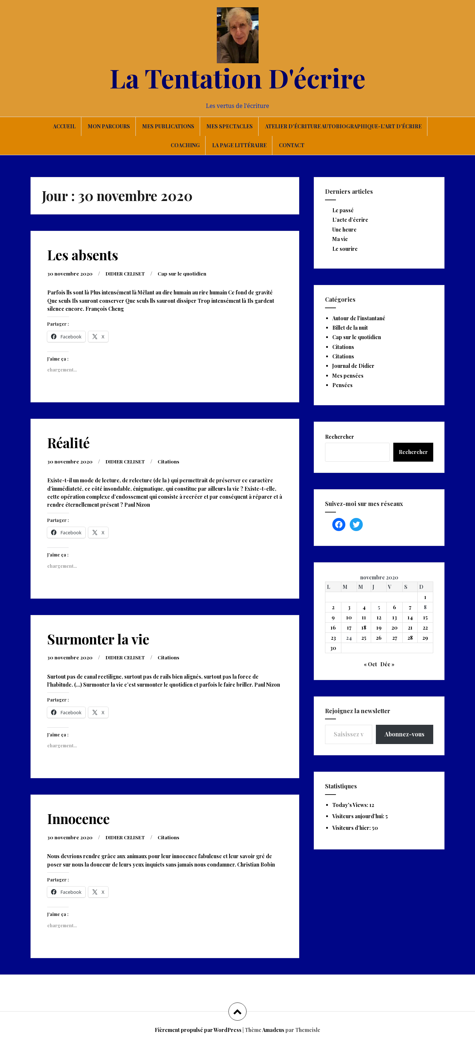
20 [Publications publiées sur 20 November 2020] (394, 627)
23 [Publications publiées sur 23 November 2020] (333, 637)
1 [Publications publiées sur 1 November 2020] (425, 597)
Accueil (64, 126)
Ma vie (340, 239)
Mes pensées (348, 375)
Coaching (185, 145)
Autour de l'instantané (358, 318)
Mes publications (168, 126)
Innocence (78, 818)
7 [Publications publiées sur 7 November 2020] (410, 607)
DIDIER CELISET (127, 273)
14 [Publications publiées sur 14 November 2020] (410, 617)
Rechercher (339, 436)
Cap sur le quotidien (186, 273)
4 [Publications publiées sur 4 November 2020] (364, 607)
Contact (291, 145)
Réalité (68, 442)
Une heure (344, 229)
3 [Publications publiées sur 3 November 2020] (349, 607)
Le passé (343, 210)
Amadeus (273, 1029)
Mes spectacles (230, 126)
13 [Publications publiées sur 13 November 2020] (394, 617)
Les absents (82, 255)
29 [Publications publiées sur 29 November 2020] (425, 637)
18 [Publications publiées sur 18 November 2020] (363, 627)
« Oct (370, 664)
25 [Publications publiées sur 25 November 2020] (363, 637)
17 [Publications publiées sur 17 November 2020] (349, 627)
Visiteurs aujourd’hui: (358, 816)
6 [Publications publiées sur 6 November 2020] (394, 607)
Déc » (387, 664)
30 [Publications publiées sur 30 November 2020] (333, 647)
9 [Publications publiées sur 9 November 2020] (333, 617)
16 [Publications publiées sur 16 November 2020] (333, 627)
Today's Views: (350, 804)
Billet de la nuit (350, 327)
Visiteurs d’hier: (352, 827)
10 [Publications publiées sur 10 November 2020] (349, 617)
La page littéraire (239, 145)
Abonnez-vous (405, 734)
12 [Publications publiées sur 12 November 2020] (379, 617)
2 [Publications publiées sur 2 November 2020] (333, 607)
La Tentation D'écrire (237, 77)
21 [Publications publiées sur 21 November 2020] (410, 627)
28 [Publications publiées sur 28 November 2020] (410, 637)
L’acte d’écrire (350, 219)
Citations (173, 461)
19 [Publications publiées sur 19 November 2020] (379, 627)
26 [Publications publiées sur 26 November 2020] (379, 637)
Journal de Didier (353, 365)
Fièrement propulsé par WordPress (198, 1029)
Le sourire (345, 248)
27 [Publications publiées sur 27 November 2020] (394, 637)
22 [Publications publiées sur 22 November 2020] (425, 627)
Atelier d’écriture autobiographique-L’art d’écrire (343, 126)
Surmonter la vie (98, 639)
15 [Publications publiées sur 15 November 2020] (425, 617)
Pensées (342, 385)
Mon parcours (109, 126)
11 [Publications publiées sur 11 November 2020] (364, 617)
